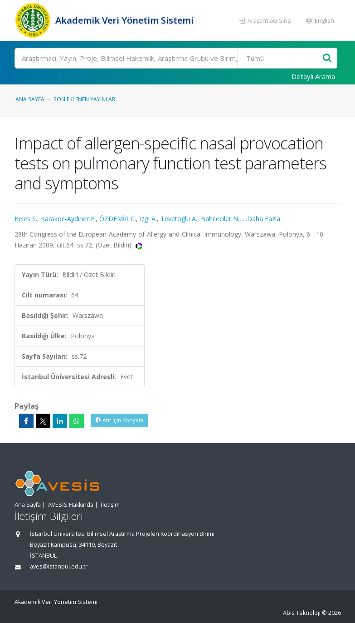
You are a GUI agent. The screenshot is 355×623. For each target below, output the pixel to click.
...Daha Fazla (261, 218)
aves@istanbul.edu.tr (59, 566)
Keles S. (26, 218)
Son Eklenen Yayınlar (84, 99)
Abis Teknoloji (302, 613)
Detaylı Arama (313, 76)
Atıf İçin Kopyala (119, 420)
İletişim (110, 505)
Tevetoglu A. (178, 218)
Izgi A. (148, 218)
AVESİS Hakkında (70, 505)
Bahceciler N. (220, 218)
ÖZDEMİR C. (117, 218)
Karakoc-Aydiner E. (68, 218)
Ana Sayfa (29, 99)
